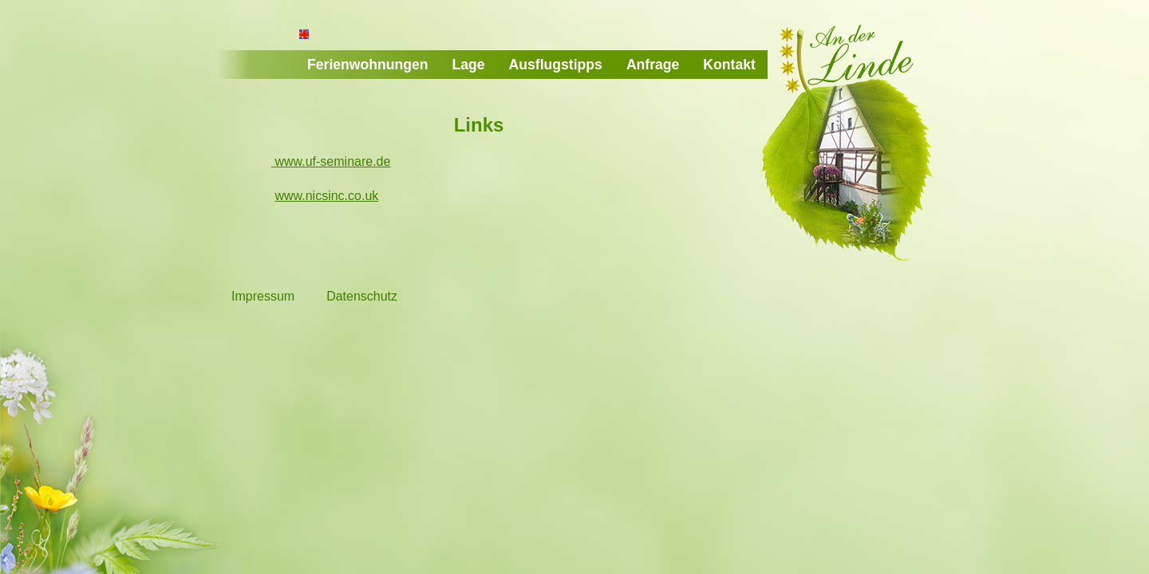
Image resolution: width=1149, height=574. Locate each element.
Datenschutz (361, 296)
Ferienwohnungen (367, 65)
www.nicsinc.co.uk (326, 195)
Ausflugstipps (555, 65)
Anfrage (652, 65)
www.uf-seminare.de (330, 161)
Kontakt (729, 65)
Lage (468, 65)
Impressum (262, 296)
